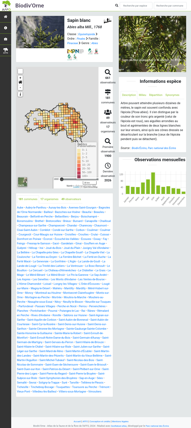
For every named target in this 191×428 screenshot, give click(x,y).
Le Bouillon (44, 275)
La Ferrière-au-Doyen (51, 261)
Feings (92, 244)
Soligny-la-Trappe (99, 396)
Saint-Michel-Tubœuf (76, 374)
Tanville (32, 401)
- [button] (20, 87)
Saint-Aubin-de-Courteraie (53, 333)
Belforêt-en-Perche (59, 217)
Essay (75, 244)
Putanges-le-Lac (94, 320)
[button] (20, 82)
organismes (52, 199)
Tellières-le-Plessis (51, 401)
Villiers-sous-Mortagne (44, 410)
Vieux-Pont (84, 405)
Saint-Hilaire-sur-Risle (54, 360)
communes (28, 199)
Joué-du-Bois (44, 252)
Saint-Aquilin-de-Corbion (78, 329)
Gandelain (49, 248)
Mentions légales (122, 421)
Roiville (85, 324)
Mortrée (51, 306)
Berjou (95, 217)
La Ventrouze (97, 270)
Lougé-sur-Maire (80, 293)
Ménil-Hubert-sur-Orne (80, 297)
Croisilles (35, 239)
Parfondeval (39, 315)
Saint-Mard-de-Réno (54, 365)
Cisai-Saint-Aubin (62, 230)
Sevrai (81, 396)
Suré (21, 401)
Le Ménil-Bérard (69, 279)
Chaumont (42, 230)
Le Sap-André (47, 284)
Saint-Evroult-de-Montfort (81, 347)
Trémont (69, 405)
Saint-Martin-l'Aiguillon (45, 374)
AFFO (84, 421)
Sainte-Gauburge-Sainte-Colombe (54, 342)
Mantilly (45, 297)
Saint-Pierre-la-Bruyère (33, 392)
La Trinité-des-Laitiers (72, 270)
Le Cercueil (61, 275)
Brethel (61, 221)
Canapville (24, 226)
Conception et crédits (99, 421)
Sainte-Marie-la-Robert (47, 347)
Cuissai (71, 239)
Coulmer (59, 235)
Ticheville (72, 401)
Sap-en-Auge (45, 396)
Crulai (60, 239)
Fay (83, 244)
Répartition (158, 95)
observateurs (76, 199)
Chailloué (39, 226)
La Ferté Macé (37, 266)
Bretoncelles (76, 221)
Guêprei (98, 248)
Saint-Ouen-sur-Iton (60, 383)
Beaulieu (24, 217)
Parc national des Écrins (158, 425)
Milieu (144, 95)
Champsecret (89, 226)
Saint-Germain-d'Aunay (71, 351)
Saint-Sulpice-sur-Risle (65, 392)
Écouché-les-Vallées (42, 244)
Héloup (21, 252)
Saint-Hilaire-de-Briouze (84, 356)
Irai (31, 252)
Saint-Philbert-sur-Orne (32, 387)
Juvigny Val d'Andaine (89, 252)
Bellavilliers (80, 217)
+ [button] (20, 78)
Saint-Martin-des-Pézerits (60, 369)
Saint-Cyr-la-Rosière (85, 333)
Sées (59, 396)
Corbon (33, 235)
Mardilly (58, 297)
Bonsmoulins (45, 221)
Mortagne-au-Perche (30, 306)
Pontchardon (60, 320)
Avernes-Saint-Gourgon (88, 208)
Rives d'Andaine (68, 324)
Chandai (105, 226)
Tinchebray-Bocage (93, 401)
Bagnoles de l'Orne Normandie (37, 212)
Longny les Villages (30, 293)
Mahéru (33, 297)
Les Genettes (84, 284)
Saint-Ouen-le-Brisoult (31, 383)
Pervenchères (26, 320)
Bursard (103, 221)
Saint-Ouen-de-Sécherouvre (87, 378)
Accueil (75, 421)
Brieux (91, 221)
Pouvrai (76, 320)
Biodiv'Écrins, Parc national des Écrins (156, 157)
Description (129, 95)
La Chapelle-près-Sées (44, 257)
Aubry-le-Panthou (37, 208)
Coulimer (46, 235)
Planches (43, 320)
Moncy (102, 297)
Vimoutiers (68, 410)
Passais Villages (60, 315)
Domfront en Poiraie (92, 239)
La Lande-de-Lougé (43, 270)
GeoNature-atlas (117, 425)
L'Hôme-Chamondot (76, 288)
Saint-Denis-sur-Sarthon (57, 338)
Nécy (61, 311)
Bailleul (64, 212)
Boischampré (26, 221)
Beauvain (38, 217)
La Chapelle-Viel (97, 257)
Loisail (96, 288)
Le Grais (37, 279)
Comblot (81, 230)
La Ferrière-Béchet (79, 261)
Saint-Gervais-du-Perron (50, 356)
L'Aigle (91, 266)
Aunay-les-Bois (61, 208)
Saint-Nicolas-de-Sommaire (49, 378)
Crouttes (48, 239)
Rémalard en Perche (42, 324)
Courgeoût (75, 235)
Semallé (69, 396)
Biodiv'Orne (29, 5)
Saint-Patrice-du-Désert (91, 383)
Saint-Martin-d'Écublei (84, 365)
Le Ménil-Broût (91, 279)
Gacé (36, 248)
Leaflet (76, 187)
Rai (109, 320)
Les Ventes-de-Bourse (46, 288)
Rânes (22, 324)
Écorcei (22, 244)
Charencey (25, 230)
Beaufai (106, 212)
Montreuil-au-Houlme (31, 302)
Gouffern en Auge (78, 248)
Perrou (100, 315)
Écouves (63, 244)
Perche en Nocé (83, 315)
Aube (20, 208)
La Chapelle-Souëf (73, 257)
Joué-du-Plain (64, 252)
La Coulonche (26, 261)
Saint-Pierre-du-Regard (96, 387)
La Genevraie (57, 266)
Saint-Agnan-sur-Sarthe (44, 329)
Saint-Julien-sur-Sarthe (86, 360)
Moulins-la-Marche (71, 306)
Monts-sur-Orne (93, 302)
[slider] (62, 179)
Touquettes (24, 405)
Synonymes (129, 103)
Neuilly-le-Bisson (78, 311)
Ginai (61, 248)
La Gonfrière (76, 266)
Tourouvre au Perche (47, 405)
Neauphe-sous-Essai (42, 311)
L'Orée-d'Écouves (56, 293)
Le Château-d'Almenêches (88, 275)
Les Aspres (66, 284)
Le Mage (50, 279)
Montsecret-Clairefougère (64, 302)
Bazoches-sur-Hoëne (85, 212)
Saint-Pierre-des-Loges (64, 387)
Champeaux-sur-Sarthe (63, 226)
